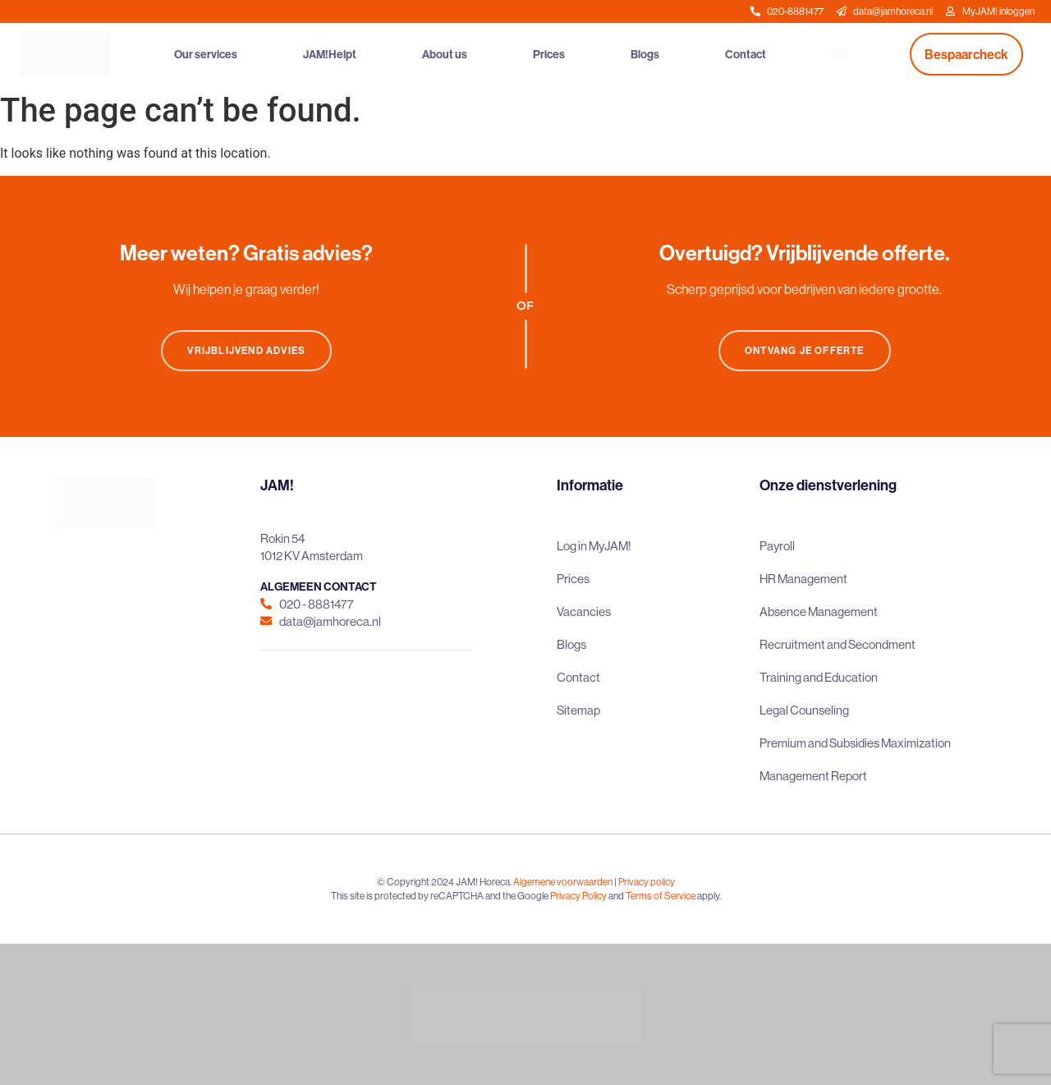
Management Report (813, 776)
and (616, 896)
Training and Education (819, 677)
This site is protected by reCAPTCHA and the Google (440, 896)
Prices (549, 54)
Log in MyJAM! (594, 546)
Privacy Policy (578, 896)
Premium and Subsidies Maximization (855, 743)
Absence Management (819, 611)
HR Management (803, 578)
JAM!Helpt (329, 54)
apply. (709, 896)
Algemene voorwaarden (563, 882)
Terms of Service (660, 896)
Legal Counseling (804, 710)
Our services (205, 54)
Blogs (645, 54)
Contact (745, 54)
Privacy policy (646, 882)
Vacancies (584, 611)
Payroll (777, 546)
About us (444, 54)
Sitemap (578, 710)
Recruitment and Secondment (838, 644)
